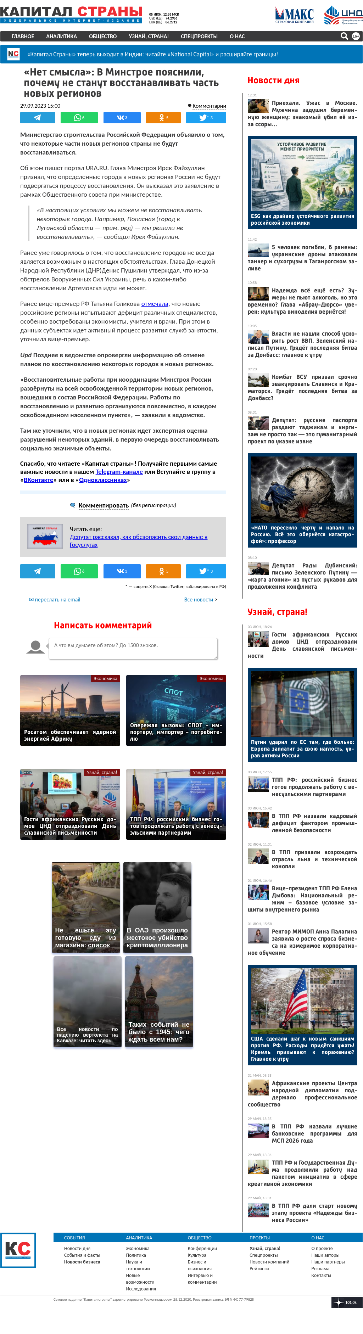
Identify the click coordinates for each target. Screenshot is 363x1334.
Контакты (321, 1275)
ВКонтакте (38, 480)
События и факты (82, 1255)
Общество (103, 36)
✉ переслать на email (54, 599)
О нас (237, 36)
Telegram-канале (119, 471)
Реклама (321, 1269)
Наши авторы (326, 1255)
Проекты (260, 1238)
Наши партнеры (328, 1262)
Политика (136, 1255)
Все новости (198, 599)
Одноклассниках (103, 480)
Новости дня (273, 80)
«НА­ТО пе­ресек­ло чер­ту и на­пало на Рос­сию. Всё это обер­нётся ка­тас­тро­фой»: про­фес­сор (302, 534)
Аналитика (61, 36)
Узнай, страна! (149, 36)
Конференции (202, 1248)
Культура (197, 1255)
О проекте (322, 1248)
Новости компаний (269, 1262)
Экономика (105, 678)
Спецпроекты (199, 36)
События (74, 1238)
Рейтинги (259, 1269)
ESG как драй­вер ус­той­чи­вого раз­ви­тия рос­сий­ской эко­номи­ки (302, 219)
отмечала (154, 303)
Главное (23, 36)
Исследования (141, 1289)
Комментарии (209, 105)
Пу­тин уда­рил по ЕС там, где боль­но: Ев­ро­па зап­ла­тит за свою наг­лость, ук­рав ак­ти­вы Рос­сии (302, 749)
